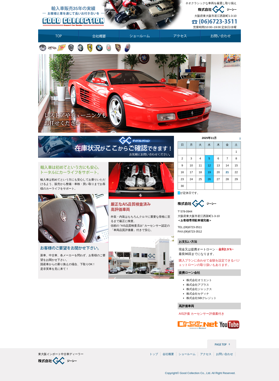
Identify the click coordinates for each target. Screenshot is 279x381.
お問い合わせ (224, 354)
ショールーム (187, 354)
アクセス (205, 354)
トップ (154, 354)
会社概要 (168, 354)
